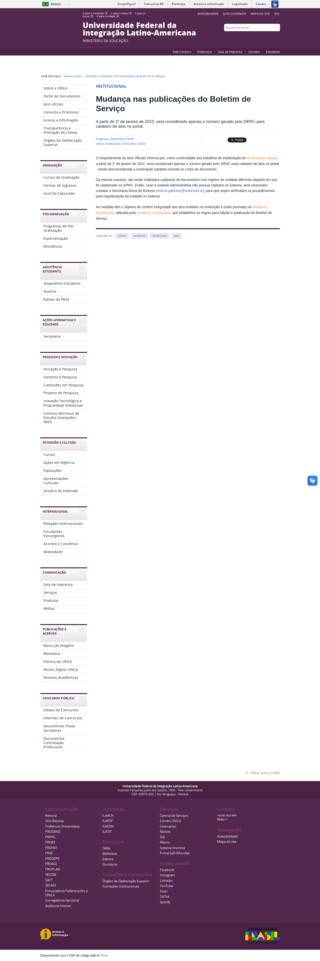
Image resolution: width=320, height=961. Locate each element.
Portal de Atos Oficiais (262, 158)
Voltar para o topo (265, 772)
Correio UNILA (170, 821)
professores (160, 235)
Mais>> (222, 819)
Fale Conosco (182, 52)
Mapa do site (260, 13)
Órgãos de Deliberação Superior (125, 881)
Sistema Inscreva (172, 848)
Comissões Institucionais (120, 886)
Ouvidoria (109, 864)
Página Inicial (72, 76)
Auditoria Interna (58, 906)
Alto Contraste (234, 13)
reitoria (122, 235)
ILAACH (108, 816)
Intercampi (168, 826)
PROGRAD (52, 832)
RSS (276, 13)
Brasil (56, 4)
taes (176, 235)
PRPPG (50, 837)
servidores (139, 235)
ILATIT (107, 832)
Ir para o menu (121, 13)
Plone (104, 955)
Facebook (265, 37)
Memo (165, 842)
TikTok (165, 897)
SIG (162, 837)
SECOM (50, 875)
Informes (91, 76)
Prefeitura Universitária (62, 826)
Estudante (273, 52)
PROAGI (51, 864)
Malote (165, 832)
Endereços (204, 52)
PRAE (49, 853)
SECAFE (50, 885)
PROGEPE (52, 859)
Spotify (165, 902)
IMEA (106, 848)
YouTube (258, 37)
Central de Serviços (174, 816)
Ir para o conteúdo (95, 13)
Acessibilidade (227, 836)
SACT (49, 880)
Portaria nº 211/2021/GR (154, 213)
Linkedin (166, 881)
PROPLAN (52, 869)
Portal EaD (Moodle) (175, 853)
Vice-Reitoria (54, 821)
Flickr (271, 37)
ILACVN (108, 826)
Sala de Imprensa (230, 52)
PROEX (50, 842)
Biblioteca (109, 854)
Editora (107, 859)
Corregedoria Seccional (62, 900)
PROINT (51, 848)
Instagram (277, 37)
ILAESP (107, 821)
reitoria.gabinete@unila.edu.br (180, 191)
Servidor (254, 52)
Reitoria (51, 816)
